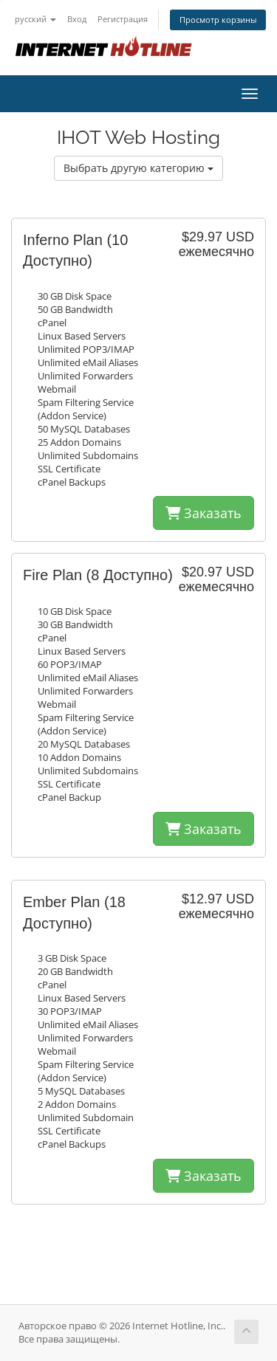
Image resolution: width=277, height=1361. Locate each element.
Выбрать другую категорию (138, 168)
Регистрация (123, 18)
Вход (76, 18)
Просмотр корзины (217, 19)
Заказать (203, 513)
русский (35, 18)
